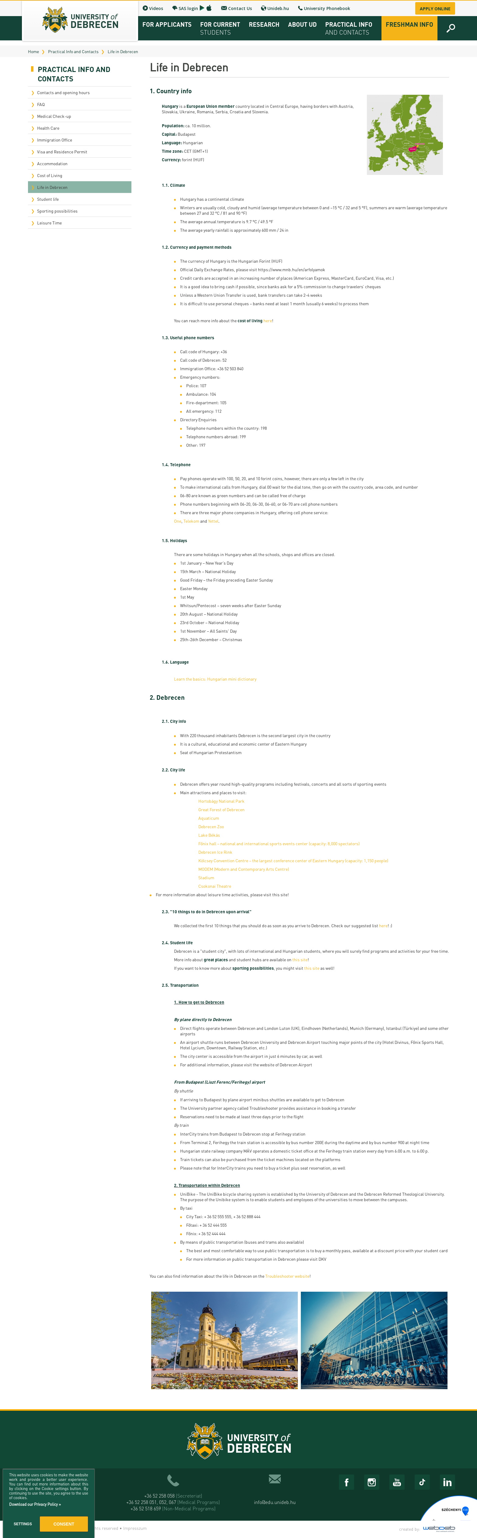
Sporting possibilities (57, 211)
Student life (48, 199)
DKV (322, 1259)
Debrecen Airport (296, 1064)
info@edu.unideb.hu (275, 1502)
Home (33, 51)
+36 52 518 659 (173, 1508)
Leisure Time (49, 222)
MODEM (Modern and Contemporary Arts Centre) (243, 869)
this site (279, 894)
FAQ (41, 104)
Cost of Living (49, 175)
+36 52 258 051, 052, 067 (173, 1502)
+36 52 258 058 (173, 1495)
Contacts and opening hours (63, 92)
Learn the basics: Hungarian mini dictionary (215, 679)
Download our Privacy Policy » (35, 1504)
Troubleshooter (263, 1108)
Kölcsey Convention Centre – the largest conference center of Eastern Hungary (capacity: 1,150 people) (293, 860)
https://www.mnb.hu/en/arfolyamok (291, 269)
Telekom (191, 521)
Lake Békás (209, 835)
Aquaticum (208, 818)
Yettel (213, 521)
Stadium (206, 877)
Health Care (48, 128)
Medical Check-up (54, 116)
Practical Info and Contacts (73, 51)
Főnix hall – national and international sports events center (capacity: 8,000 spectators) (279, 843)
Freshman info (409, 24)
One (177, 521)
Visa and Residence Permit (62, 151)
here (267, 320)
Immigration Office (54, 139)
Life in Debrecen (123, 51)
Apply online (435, 9)
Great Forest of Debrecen (221, 809)
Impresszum (135, 1528)
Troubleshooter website (287, 1276)
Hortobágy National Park (221, 801)
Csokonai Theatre (214, 886)
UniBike (187, 1194)
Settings (23, 1524)
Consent (64, 1524)
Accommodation (52, 163)
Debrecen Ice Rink (215, 852)
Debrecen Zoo (211, 826)
